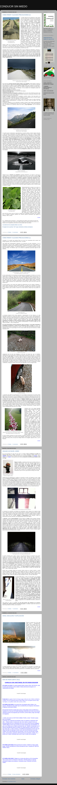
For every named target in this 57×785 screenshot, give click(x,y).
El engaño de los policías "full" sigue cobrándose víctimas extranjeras (18, 226)
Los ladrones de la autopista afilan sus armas (12, 224)
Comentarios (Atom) (12, 781)
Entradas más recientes (8, 779)
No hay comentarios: (16, 774)
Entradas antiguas (35, 779)
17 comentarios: (15, 672)
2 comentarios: (15, 444)
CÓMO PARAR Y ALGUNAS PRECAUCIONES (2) (17, 15)
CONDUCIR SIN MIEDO (13, 6)
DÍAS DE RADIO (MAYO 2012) (11, 679)
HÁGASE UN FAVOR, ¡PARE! (11, 451)
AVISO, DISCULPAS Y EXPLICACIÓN (13, 616)
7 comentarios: (15, 608)
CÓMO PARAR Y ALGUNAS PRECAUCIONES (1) (17, 237)
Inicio (22, 779)
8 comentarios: (15, 232)
